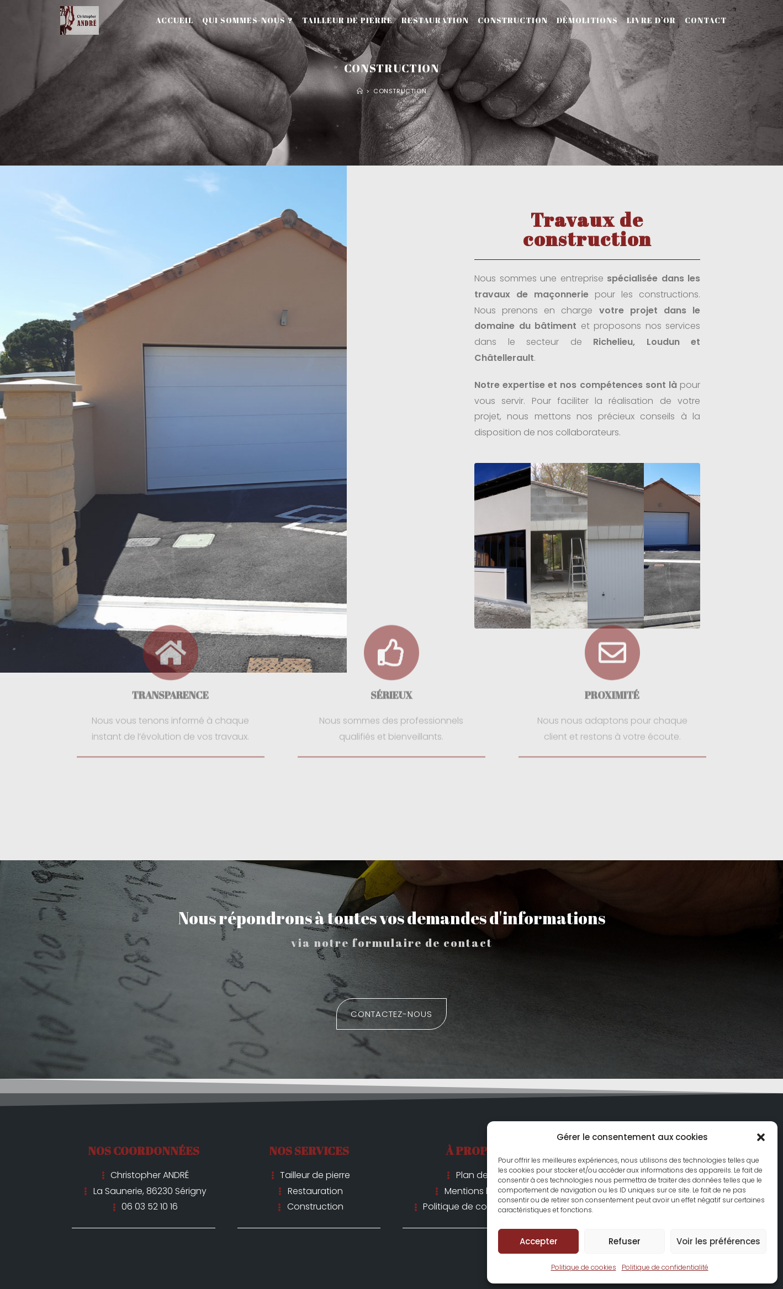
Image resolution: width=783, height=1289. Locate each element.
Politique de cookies (583, 1267)
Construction (399, 91)
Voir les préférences (718, 1241)
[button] (760, 1137)
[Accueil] (360, 91)
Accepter (539, 1241)
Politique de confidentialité (665, 1267)
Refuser (625, 1241)
